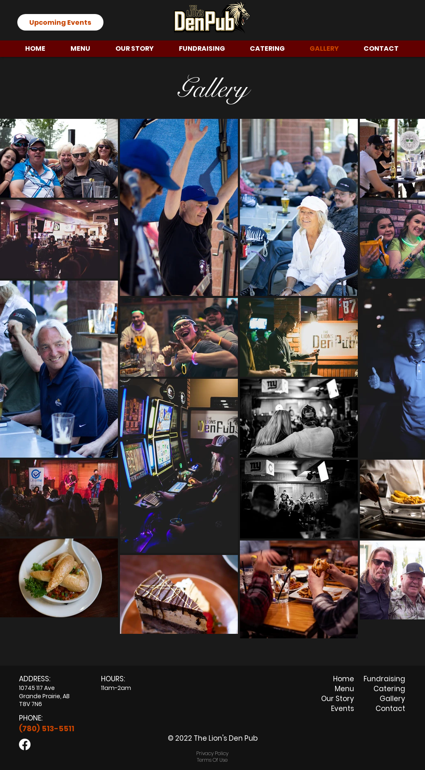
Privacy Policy (212, 753)
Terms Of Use (212, 759)
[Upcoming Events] (60, 22)
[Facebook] (25, 744)
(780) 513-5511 (46, 728)
